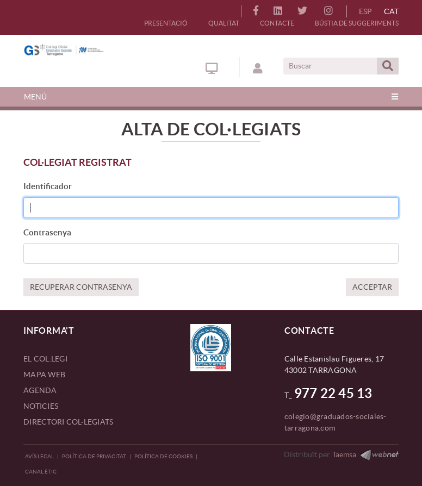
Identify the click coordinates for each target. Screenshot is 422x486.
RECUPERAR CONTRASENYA (81, 287)
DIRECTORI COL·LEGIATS (68, 422)
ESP (365, 11)
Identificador (47, 186)
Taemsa (344, 454)
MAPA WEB (44, 374)
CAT (391, 11)
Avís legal (39, 456)
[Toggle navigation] (211, 97)
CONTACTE (277, 23)
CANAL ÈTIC (41, 472)
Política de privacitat (94, 456)
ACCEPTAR (372, 287)
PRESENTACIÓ (166, 23)
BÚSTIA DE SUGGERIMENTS (357, 23)
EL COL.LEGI (45, 358)
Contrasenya (47, 232)
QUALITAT (223, 23)
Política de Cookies (163, 456)
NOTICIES (40, 406)
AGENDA (40, 390)
